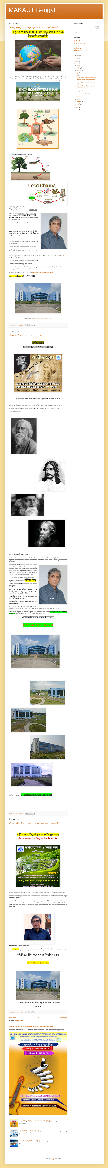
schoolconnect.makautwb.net (43, 319)
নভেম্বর (78, 65)
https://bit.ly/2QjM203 (38, 962)
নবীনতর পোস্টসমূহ (12, 1017)
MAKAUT (78, 40)
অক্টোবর (78, 68)
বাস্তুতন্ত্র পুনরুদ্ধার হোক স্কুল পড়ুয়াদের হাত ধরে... (87, 77)
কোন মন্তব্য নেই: (20, 325)
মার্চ (78, 99)
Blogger (53, 1159)
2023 (77, 58)
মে (77, 75)
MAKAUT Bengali (33, 10)
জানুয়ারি (78, 104)
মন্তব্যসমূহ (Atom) (19, 1020)
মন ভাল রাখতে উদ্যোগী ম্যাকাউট (83, 94)
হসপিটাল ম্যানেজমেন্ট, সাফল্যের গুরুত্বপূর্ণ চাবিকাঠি (29, 1130)
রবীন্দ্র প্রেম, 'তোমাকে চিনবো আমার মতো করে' (25, 335)
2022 (77, 61)
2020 (77, 107)
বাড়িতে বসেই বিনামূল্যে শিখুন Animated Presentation (85, 86)
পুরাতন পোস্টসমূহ (63, 1017)
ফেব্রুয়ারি (79, 101)
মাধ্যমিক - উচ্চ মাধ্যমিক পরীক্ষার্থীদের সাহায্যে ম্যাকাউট (29, 1140)
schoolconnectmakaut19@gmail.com (43, 272)
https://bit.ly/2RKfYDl (38, 625)
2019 (77, 109)
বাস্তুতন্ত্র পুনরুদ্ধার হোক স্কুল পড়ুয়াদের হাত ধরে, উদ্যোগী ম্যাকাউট (34, 27)
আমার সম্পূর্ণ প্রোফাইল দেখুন (79, 43)
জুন (78, 73)
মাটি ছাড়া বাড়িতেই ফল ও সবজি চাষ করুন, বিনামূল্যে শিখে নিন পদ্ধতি (34, 823)
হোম (38, 1017)
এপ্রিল (78, 97)
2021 (77, 63)
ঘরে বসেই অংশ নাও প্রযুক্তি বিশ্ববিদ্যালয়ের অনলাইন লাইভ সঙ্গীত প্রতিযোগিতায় (31, 1026)
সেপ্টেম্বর (79, 70)
